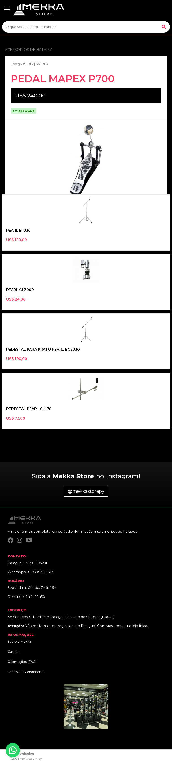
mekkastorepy (86, 491)
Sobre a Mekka (19, 642)
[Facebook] (10, 540)
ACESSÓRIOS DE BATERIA (28, 50)
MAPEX (42, 64)
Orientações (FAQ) (22, 662)
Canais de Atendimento (26, 672)
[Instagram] (19, 540)
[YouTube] (29, 540)
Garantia (14, 652)
